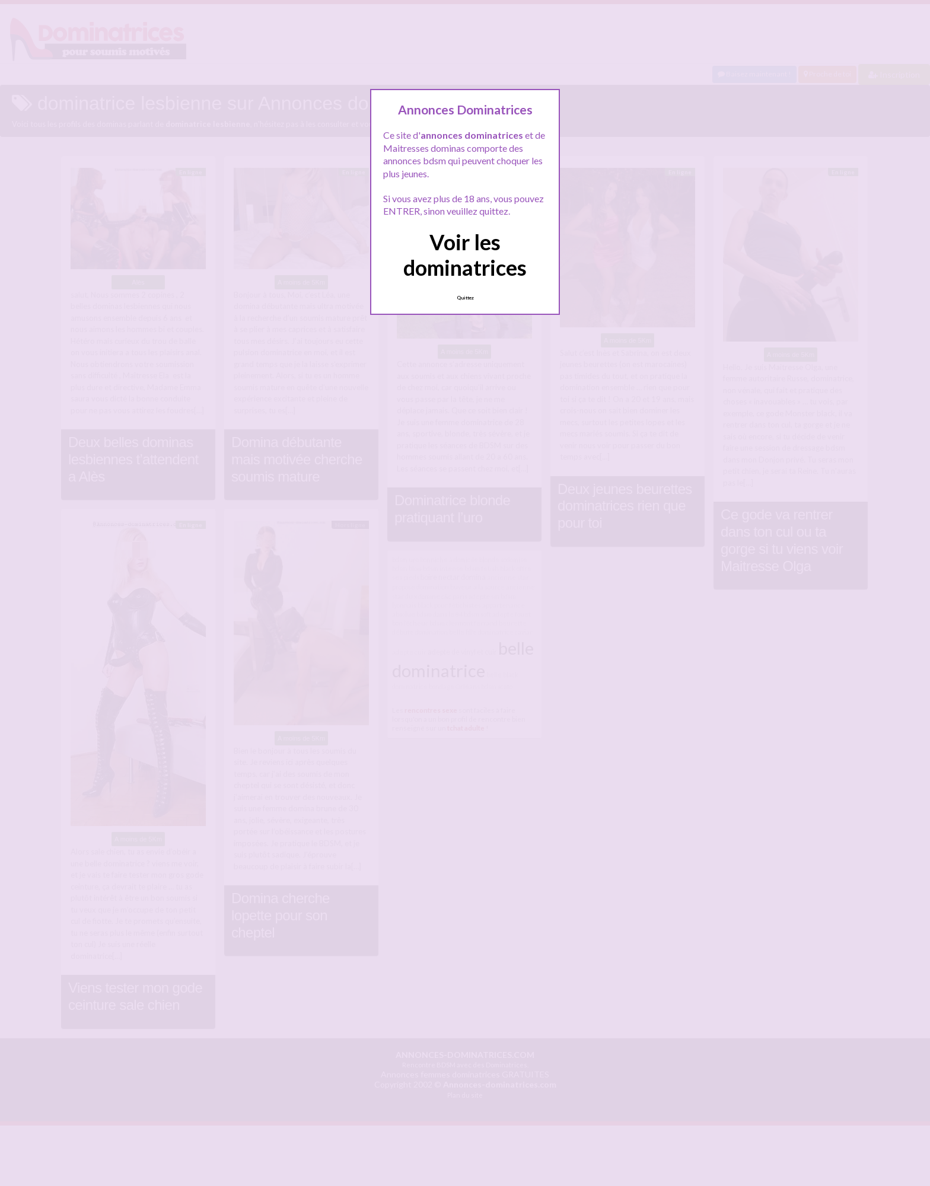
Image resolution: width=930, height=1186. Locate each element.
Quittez (465, 298)
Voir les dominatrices (465, 254)
